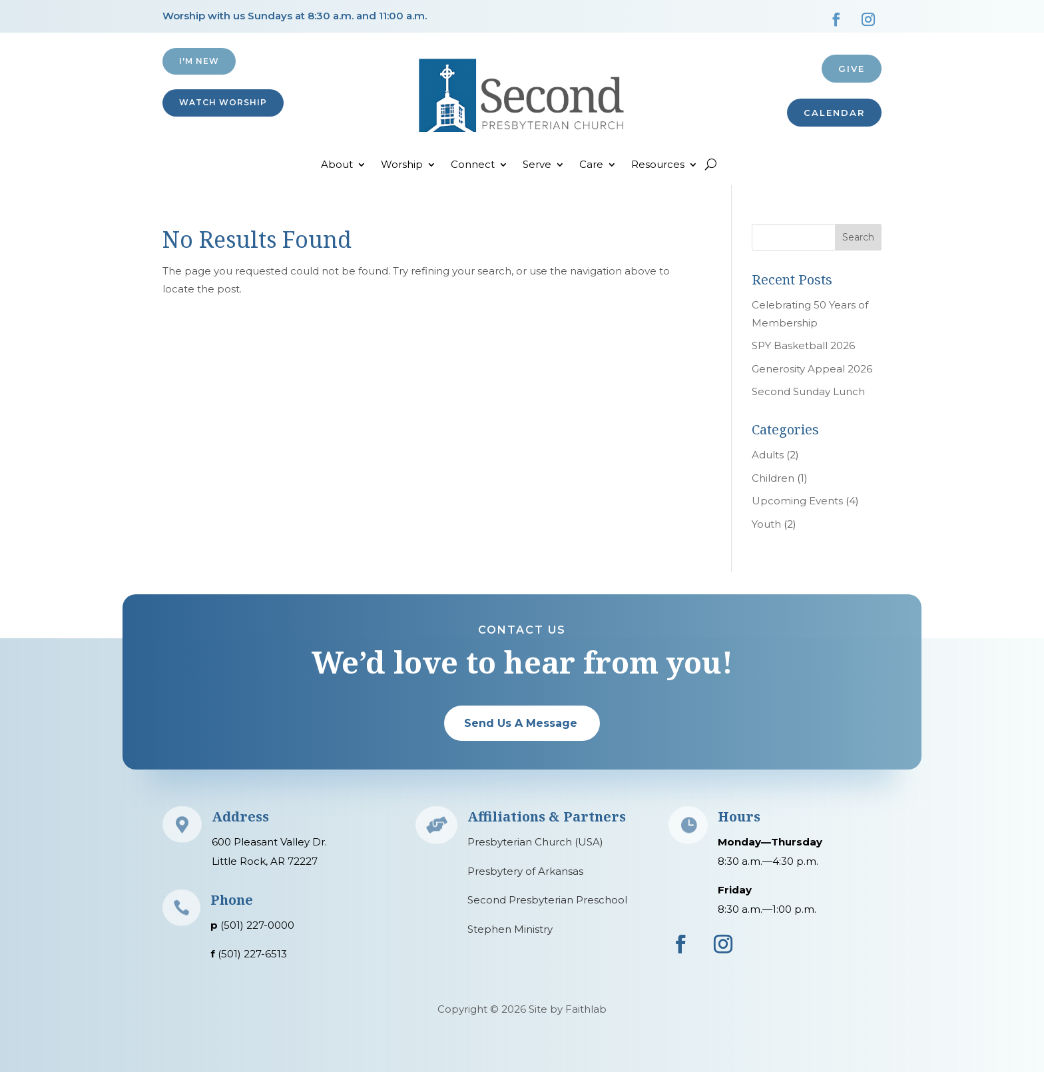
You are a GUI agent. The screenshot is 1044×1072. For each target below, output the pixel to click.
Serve (537, 165)
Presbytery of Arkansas (525, 871)
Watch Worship (223, 102)
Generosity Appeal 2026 (812, 368)
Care (591, 165)
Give (851, 68)
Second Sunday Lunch (808, 391)
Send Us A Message (520, 723)
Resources (657, 165)
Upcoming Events (797, 500)
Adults (768, 454)
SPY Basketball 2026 (803, 345)
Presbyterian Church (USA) (535, 841)
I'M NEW (199, 61)
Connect (473, 165)
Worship (402, 165)
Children (773, 478)
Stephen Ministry (510, 929)
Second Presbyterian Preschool (547, 899)
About (337, 165)
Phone (231, 900)
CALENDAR (834, 112)
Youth (766, 524)
